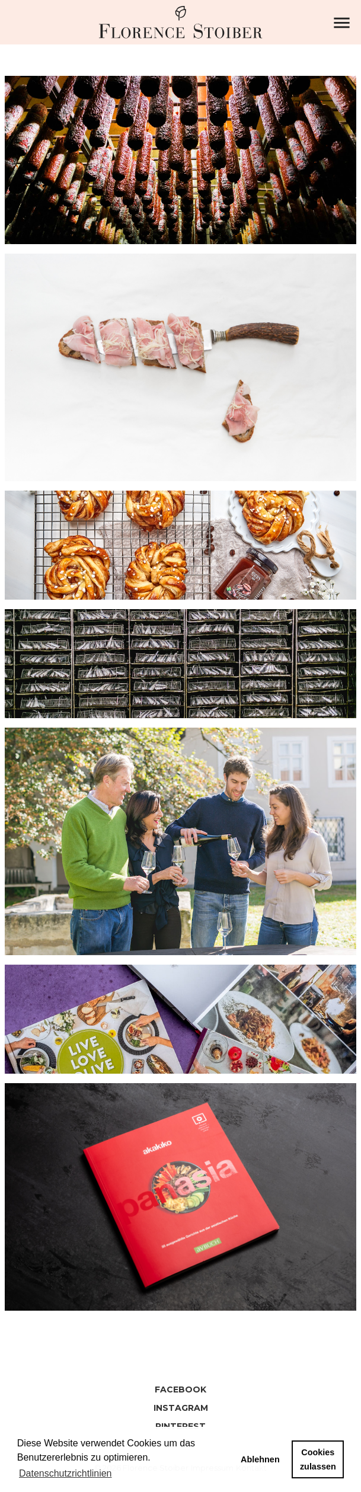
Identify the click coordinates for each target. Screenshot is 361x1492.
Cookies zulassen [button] (318, 1459)
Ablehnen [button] (260, 1459)
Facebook (180, 1389)
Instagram (181, 1408)
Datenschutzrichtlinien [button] (65, 1473)
